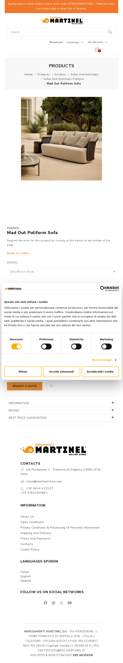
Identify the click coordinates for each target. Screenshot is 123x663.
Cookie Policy (29, 550)
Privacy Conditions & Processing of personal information (60, 528)
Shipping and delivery (36, 533)
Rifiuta (23, 371)
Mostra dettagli (102, 359)
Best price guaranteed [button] (28, 418)
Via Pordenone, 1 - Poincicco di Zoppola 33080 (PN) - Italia (61, 472)
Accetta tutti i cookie (100, 371)
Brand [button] (14, 410)
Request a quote (25, 386)
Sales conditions (32, 522)
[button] (51, 386)
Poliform (13, 228)
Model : (13, 263)
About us (27, 517)
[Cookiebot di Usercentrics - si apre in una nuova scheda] (103, 288)
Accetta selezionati (61, 371)
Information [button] (19, 403)
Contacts (26, 544)
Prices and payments (35, 539)
